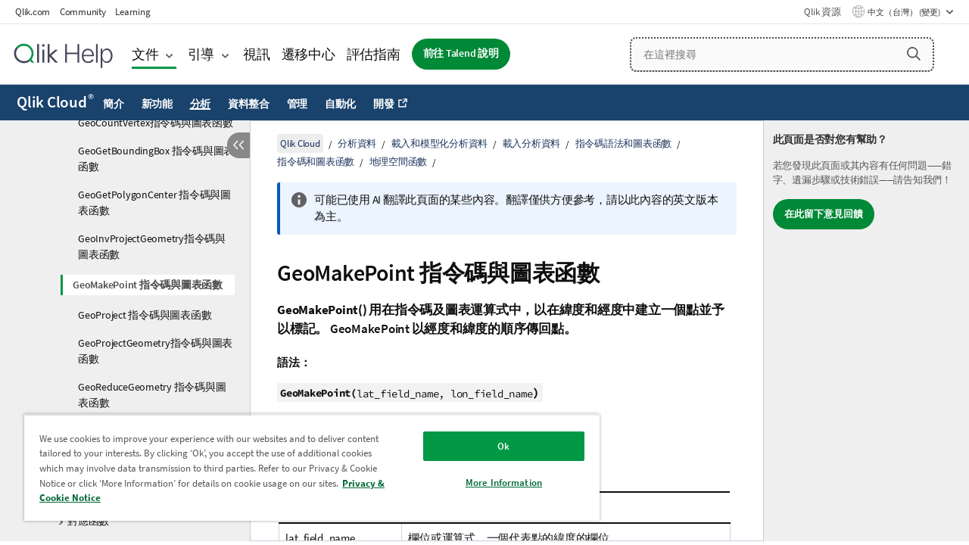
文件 (145, 54)
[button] (913, 53)
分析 (200, 104)
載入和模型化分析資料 (439, 143)
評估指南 (373, 54)
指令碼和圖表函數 (315, 161)
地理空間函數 (398, 161)
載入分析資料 (532, 143)
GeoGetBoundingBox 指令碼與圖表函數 (156, 158)
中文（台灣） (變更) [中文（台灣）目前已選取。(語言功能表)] (905, 12)
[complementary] (866, 330)
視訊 (256, 54)
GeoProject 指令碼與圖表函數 (144, 315)
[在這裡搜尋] (782, 54)
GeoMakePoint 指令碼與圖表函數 (148, 284)
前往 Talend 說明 (461, 53)
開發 (383, 104)
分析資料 (357, 143)
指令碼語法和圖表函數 (623, 143)
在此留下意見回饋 (823, 213)
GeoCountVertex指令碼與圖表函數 (155, 122)
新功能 (157, 104)
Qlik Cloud (55, 102)
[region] (305, 467)
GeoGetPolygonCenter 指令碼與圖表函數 (154, 202)
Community (83, 11)
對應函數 (88, 521)
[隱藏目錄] (238, 145)
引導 (201, 54)
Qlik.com (32, 11)
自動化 (340, 104)
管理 (297, 104)
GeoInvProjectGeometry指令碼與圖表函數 (152, 246)
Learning (132, 11)
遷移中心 (308, 54)
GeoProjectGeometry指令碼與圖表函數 (155, 351)
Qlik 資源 (822, 11)
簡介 (113, 104)
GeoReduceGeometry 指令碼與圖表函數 (152, 395)
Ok (492, 446)
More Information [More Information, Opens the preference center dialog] (492, 482)
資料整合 (249, 104)
